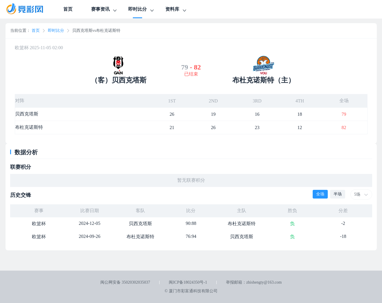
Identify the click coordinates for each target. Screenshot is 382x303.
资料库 (176, 10)
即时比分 (141, 10)
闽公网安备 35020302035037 (125, 282)
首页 (68, 9)
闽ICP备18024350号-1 (188, 282)
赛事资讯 (104, 10)
